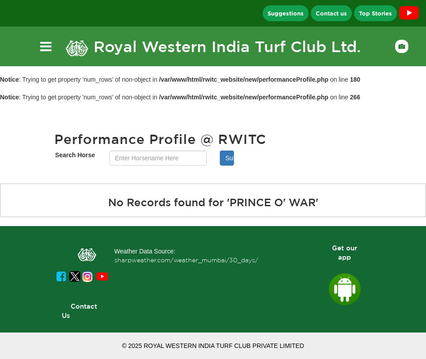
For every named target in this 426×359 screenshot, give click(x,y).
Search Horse (75, 155)
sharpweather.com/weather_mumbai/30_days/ (186, 260)
